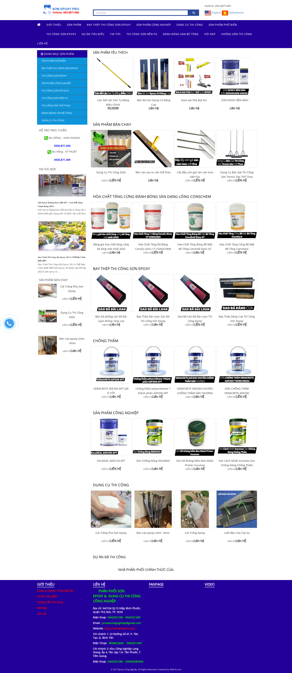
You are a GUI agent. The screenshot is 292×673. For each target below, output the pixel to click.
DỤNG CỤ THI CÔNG (190, 24)
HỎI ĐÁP (210, 34)
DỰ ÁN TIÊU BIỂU (93, 34)
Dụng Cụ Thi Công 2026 (111, 172)
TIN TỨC (115, 34)
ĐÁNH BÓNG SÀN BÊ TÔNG (181, 34)
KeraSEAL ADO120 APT (111, 460)
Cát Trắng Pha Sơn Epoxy (111, 533)
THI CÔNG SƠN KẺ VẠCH (55, 90)
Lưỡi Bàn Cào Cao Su (237, 533)
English (213, 12)
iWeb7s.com (175, 669)
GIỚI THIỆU (53, 24)
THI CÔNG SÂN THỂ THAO (56, 105)
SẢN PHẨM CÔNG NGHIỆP (153, 24)
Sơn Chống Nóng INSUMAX (153, 460)
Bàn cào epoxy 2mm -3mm (153, 533)
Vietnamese (233, 12)
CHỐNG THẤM (105, 340)
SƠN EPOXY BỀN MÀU (234, 100)
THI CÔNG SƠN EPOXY (61, 34)
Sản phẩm (74, 24)
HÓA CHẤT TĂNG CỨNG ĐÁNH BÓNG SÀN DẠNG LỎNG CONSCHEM (152, 196)
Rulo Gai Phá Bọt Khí (194, 100)
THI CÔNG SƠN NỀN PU (141, 34)
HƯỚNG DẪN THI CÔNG (236, 34)
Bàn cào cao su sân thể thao (153, 172)
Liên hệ (42, 43)
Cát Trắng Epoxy (195, 533)
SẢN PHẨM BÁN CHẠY (112, 124)
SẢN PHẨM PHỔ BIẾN (223, 24)
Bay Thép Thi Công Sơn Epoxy (109, 24)
